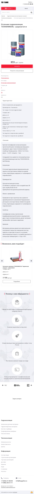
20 (1, 92)
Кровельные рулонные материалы (9, 424)
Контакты (3, 471)
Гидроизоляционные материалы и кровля (17, 16)
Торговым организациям (7, 459)
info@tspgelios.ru (21, 481)
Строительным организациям (8, 457)
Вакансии (3, 464)
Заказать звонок (17, 403)
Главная (3, 16)
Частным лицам (5, 455)
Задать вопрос (17, 398)
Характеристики (7, 100)
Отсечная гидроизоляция (8, 83)
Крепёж (3, 446)
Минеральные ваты (6, 442)
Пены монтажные (5, 433)
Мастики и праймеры (6, 429)
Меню (26, 8)
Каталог (9, 8)
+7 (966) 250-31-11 (7, 483)
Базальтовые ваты (6, 444)
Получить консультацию (17, 70)
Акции (2, 466)
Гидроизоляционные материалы (9, 426)
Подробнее (17, 281)
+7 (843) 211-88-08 (7, 481)
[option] (16, 266)
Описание (5, 140)
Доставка (3, 462)
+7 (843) (28, 4)
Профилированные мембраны (8, 431)
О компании (4, 469)
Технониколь (5, 78)
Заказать (17, 66)
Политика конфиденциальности (8, 487)
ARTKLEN (15, 492)
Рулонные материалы (6, 18)
